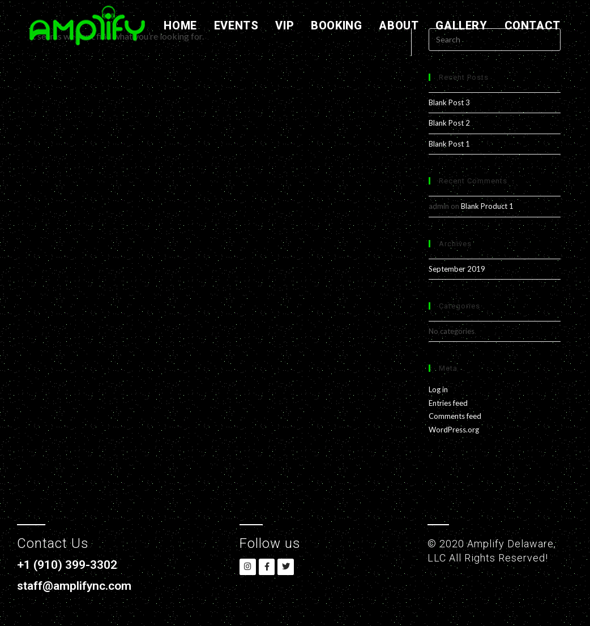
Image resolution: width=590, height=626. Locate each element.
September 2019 (457, 268)
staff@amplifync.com (77, 585)
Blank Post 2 (449, 122)
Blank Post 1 (449, 143)
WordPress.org (454, 429)
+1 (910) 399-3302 (70, 565)
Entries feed (448, 403)
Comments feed (455, 416)
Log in (438, 389)
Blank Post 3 (449, 102)
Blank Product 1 (487, 206)
